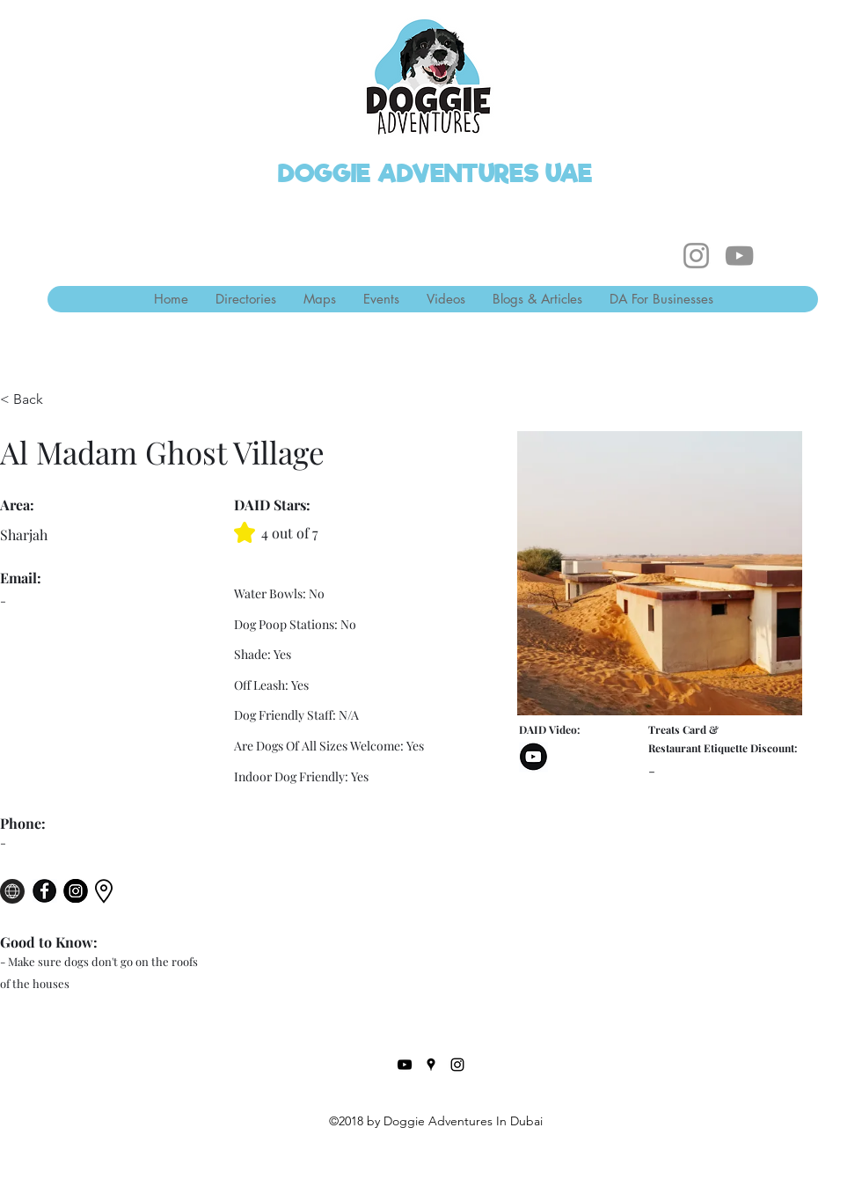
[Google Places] (431, 1064)
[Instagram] (696, 255)
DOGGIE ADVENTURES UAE (435, 173)
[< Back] (34, 400)
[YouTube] (739, 255)
